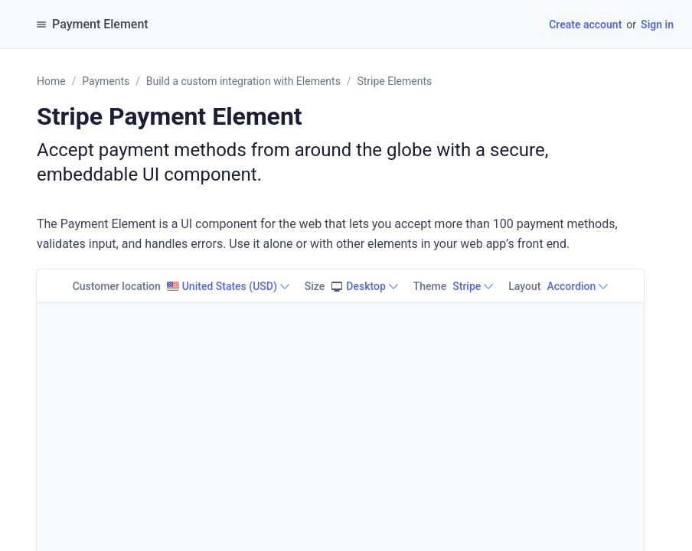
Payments (105, 81)
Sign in (657, 24)
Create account (585, 24)
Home (51, 81)
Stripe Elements (394, 81)
